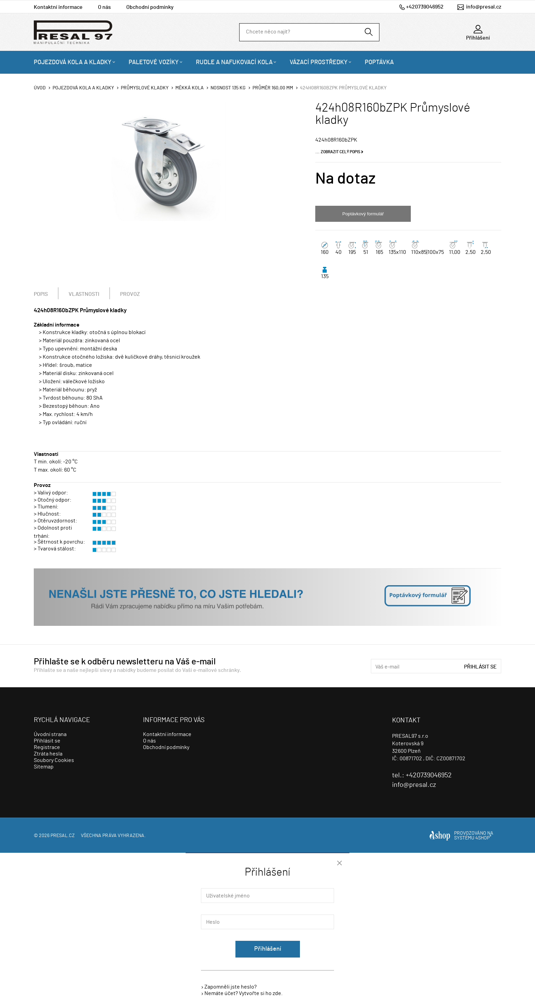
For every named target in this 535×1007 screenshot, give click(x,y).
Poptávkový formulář (363, 213)
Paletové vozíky (154, 62)
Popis (41, 294)
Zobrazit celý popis (340, 152)
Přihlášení (267, 949)
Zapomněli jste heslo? (230, 987)
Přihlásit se (480, 667)
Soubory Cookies (54, 760)
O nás (104, 7)
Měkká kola (189, 88)
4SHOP (483, 838)
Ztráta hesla (48, 754)
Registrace (47, 747)
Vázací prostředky (319, 62)
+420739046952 (425, 7)
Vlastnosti (84, 294)
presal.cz (62, 835)
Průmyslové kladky (145, 88)
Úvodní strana (50, 734)
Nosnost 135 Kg (228, 88)
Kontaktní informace (58, 7)
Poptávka (379, 62)
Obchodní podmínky (150, 7)
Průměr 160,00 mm (272, 88)
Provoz (130, 294)
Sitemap (44, 766)
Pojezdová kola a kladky (73, 62)
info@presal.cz (483, 7)
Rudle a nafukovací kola (234, 62)
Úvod (40, 88)
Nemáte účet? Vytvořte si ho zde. (243, 993)
